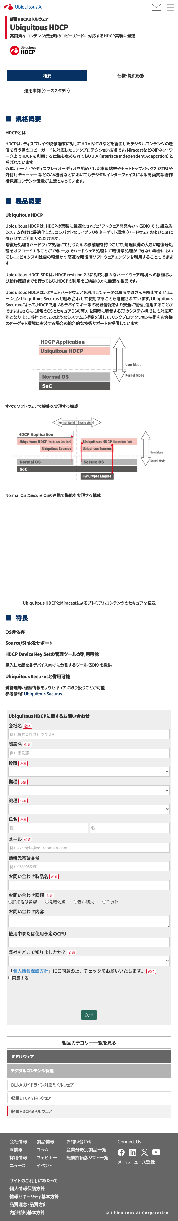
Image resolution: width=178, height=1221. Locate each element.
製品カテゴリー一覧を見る (89, 1042)
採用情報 (18, 1157)
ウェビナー (47, 1157)
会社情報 (18, 1141)
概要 (47, 75)
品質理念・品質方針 (28, 1204)
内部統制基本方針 (27, 1212)
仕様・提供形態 (130, 75)
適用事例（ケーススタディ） (47, 90)
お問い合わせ (79, 1141)
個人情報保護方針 (27, 1188)
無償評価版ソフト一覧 (87, 1157)
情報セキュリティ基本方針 (34, 1196)
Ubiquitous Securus (43, 694)
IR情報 (15, 1149)
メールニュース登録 (136, 1162)
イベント (44, 1165)
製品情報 (45, 1141)
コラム (43, 1149)
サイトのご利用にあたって (33, 1180)
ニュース (17, 1165)
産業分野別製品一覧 (86, 1149)
